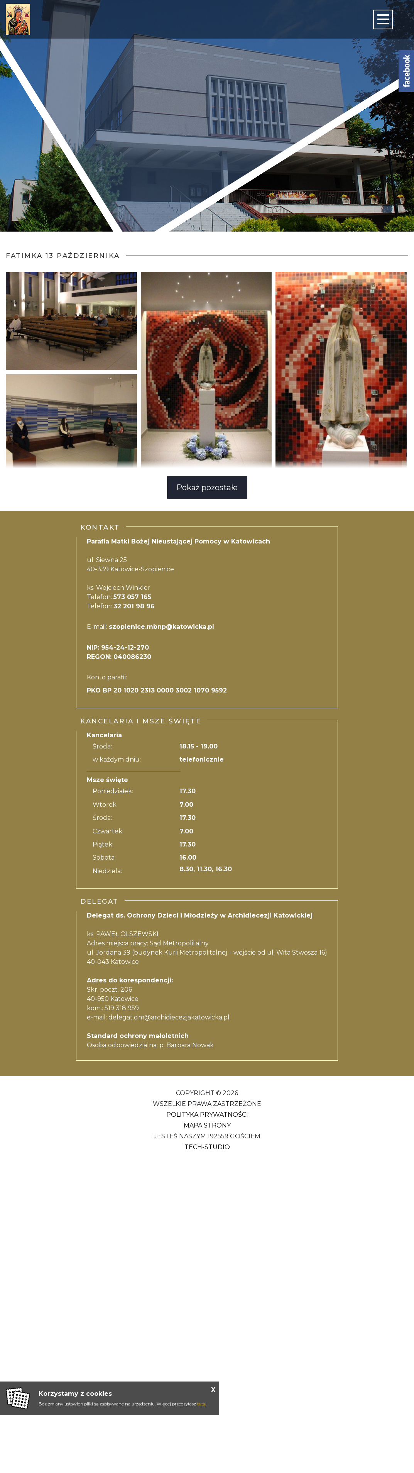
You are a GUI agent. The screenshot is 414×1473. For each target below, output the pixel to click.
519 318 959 (122, 1008)
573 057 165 (132, 597)
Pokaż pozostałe (207, 487)
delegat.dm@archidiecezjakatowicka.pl (169, 1017)
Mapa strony (207, 1125)
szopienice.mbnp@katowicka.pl (161, 626)
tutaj (201, 1404)
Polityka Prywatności (207, 1114)
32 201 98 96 (134, 606)
